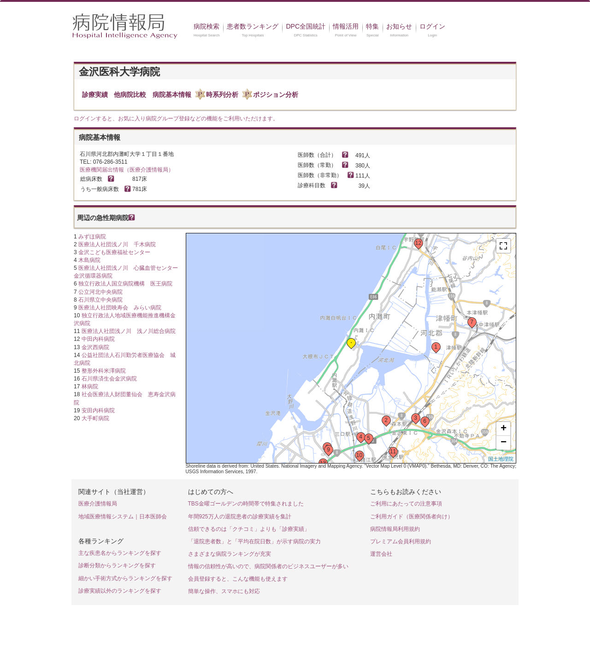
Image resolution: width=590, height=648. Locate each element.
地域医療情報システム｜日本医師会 (122, 516)
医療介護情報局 (97, 503)
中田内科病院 (98, 339)
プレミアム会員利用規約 (400, 541)
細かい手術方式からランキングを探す (125, 578)
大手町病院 (95, 418)
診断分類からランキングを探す (117, 565)
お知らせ (399, 26)
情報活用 (346, 26)
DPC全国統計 (305, 26)
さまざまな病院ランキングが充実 (229, 554)
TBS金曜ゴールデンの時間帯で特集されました (246, 503)
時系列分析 (222, 94)
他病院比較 (130, 94)
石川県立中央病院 (100, 300)
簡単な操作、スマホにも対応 (224, 591)
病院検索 (206, 26)
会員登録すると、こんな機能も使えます (238, 579)
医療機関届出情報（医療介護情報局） (127, 169)
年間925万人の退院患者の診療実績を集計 (239, 516)
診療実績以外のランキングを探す (119, 591)
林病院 (90, 386)
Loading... (350, 349)
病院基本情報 (172, 94)
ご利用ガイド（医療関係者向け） (411, 516)
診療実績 (95, 94)
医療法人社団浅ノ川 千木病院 (117, 244)
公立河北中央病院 (100, 292)
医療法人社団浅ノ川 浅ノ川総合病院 (129, 331)
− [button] (504, 443)
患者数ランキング (252, 26)
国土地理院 (500, 459)
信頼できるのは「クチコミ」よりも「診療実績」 (249, 529)
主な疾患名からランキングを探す (119, 553)
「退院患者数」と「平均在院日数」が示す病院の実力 (254, 541)
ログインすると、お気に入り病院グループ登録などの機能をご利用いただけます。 (176, 118)
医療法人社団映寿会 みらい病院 (119, 307)
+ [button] (504, 429)
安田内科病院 (98, 410)
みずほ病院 (92, 236)
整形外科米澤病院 (104, 371)
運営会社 (381, 554)
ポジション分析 (275, 94)
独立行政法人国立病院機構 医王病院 (125, 283)
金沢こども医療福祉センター (114, 252)
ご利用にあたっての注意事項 (406, 503)
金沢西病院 (95, 347)
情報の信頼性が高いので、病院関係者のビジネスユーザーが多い (268, 566)
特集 (372, 26)
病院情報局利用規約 (395, 529)
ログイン (432, 26)
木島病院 (89, 260)
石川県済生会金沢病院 (109, 378)
